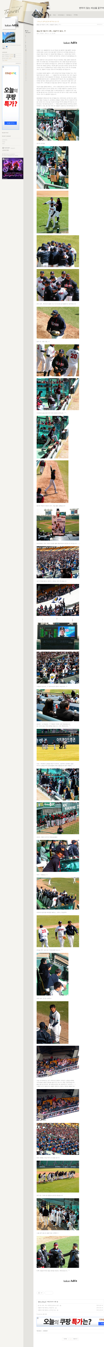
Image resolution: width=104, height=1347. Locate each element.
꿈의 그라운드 (8, 56)
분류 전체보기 (8, 54)
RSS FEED (5, 150)
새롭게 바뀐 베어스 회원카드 (46, 1308)
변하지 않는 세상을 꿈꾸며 (91, 8)
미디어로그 (61, 15)
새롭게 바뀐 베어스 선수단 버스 (47, 1310)
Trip (4, 60)
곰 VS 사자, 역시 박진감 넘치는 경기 (48, 1305)
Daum (5, 155)
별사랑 (4, 154)
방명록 (75, 15)
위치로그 (69, 15)
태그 (54, 15)
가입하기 (12, 148)
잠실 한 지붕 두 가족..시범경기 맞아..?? (48, 24)
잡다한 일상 (6, 58)
